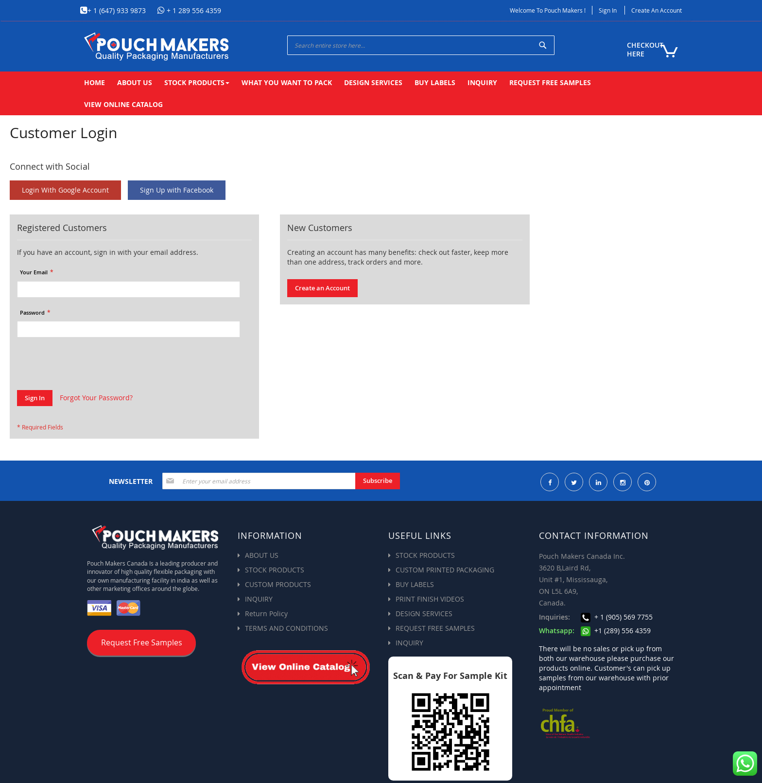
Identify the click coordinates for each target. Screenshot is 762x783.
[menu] (381, 93)
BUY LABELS (415, 584)
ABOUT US (261, 555)
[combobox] (420, 45)
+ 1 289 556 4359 (193, 10)
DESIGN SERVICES (424, 613)
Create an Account (656, 10)
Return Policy (266, 613)
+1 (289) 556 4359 (616, 630)
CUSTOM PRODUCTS (278, 584)
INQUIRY (259, 599)
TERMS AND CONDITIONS (286, 628)
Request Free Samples (141, 642)
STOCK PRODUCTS (274, 569)
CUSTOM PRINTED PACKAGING (445, 569)
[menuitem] (94, 82)
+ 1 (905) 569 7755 (617, 617)
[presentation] (91, 366)
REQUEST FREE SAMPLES (435, 628)
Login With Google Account (65, 190)
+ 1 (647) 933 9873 (116, 10)
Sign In (608, 10)
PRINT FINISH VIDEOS (430, 599)
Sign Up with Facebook (176, 190)
